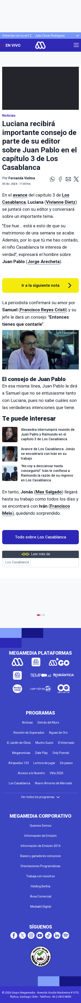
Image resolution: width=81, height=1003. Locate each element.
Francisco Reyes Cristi (43, 309)
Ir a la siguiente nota (40, 285)
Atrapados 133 (18, 763)
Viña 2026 (56, 773)
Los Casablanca (17, 562)
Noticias (9, 116)
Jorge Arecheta (43, 261)
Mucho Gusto (44, 742)
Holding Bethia (40, 886)
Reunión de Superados (28, 732)
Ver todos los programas (40, 797)
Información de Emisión (40, 835)
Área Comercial (40, 896)
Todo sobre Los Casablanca (40, 537)
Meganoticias (21, 753)
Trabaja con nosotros (40, 876)
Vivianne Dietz (60, 202)
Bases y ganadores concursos (40, 856)
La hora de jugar (44, 763)
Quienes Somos (40, 825)
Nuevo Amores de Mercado (53, 783)
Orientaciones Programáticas (40, 866)
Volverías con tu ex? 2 (17, 35)
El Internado (66, 742)
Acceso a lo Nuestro (31, 773)
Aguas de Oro (58, 732)
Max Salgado (49, 492)
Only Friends (60, 753)
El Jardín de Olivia (19, 742)
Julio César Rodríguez (50, 35)
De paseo (66, 763)
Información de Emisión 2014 (40, 846)
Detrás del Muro (48, 722)
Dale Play (41, 753)
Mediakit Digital (40, 906)
